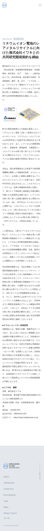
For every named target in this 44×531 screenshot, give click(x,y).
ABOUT (6, 476)
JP (5, 518)
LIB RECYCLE (9, 489)
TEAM (6, 501)
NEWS (6, 507)
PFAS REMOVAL (10, 495)
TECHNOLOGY (9, 483)
